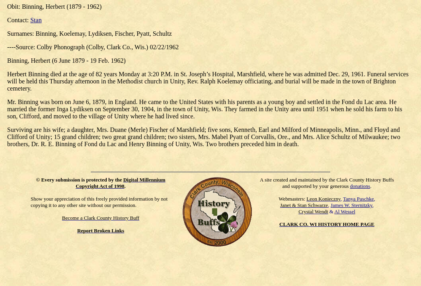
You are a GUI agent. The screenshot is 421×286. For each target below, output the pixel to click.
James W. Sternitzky (351, 205)
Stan (35, 20)
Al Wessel (344, 211)
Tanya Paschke (358, 199)
